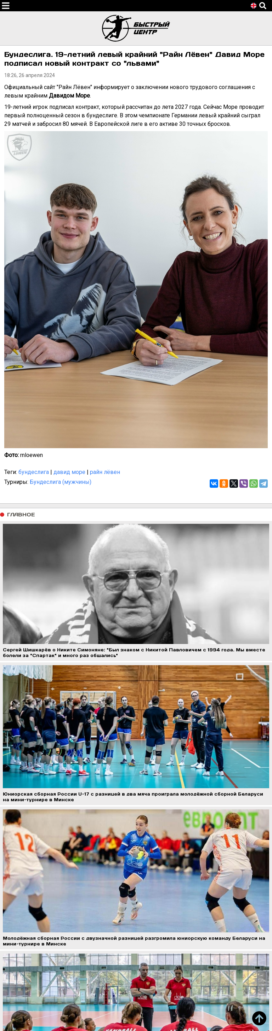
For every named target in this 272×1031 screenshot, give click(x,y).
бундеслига (33, 472)
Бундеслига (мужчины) (60, 482)
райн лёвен (105, 472)
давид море (69, 472)
